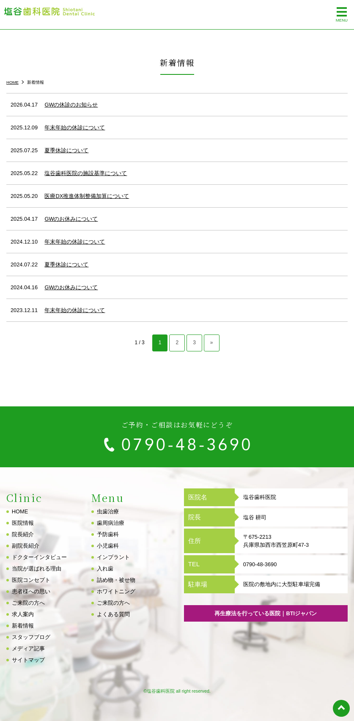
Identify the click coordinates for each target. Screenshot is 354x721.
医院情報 (23, 523)
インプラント (113, 557)
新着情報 (23, 625)
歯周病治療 (110, 523)
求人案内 (23, 614)
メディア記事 (28, 648)
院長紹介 (23, 534)
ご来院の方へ (28, 603)
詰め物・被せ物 (116, 580)
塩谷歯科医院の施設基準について (85, 173)
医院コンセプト (31, 580)
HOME (20, 511)
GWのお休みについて (71, 219)
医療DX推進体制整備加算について (86, 196)
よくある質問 (113, 614)
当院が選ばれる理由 (36, 568)
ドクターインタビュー (39, 557)
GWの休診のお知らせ (71, 104)
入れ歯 (105, 568)
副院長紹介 (25, 546)
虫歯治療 (108, 511)
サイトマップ (28, 660)
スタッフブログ (31, 637)
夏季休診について (66, 150)
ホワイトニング (116, 591)
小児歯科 (108, 546)
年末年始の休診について (74, 127)
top (341, 708)
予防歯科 (108, 534)
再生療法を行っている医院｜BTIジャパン (265, 613)
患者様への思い (31, 591)
